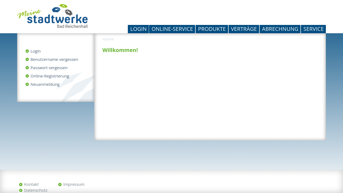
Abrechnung (280, 28)
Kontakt (31, 184)
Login (138, 28)
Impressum (73, 184)
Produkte (212, 28)
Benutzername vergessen (54, 59)
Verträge (244, 28)
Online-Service (172, 28)
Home (108, 39)
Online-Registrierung (50, 76)
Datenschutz (35, 190)
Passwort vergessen (49, 67)
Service (313, 28)
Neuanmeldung (45, 84)
